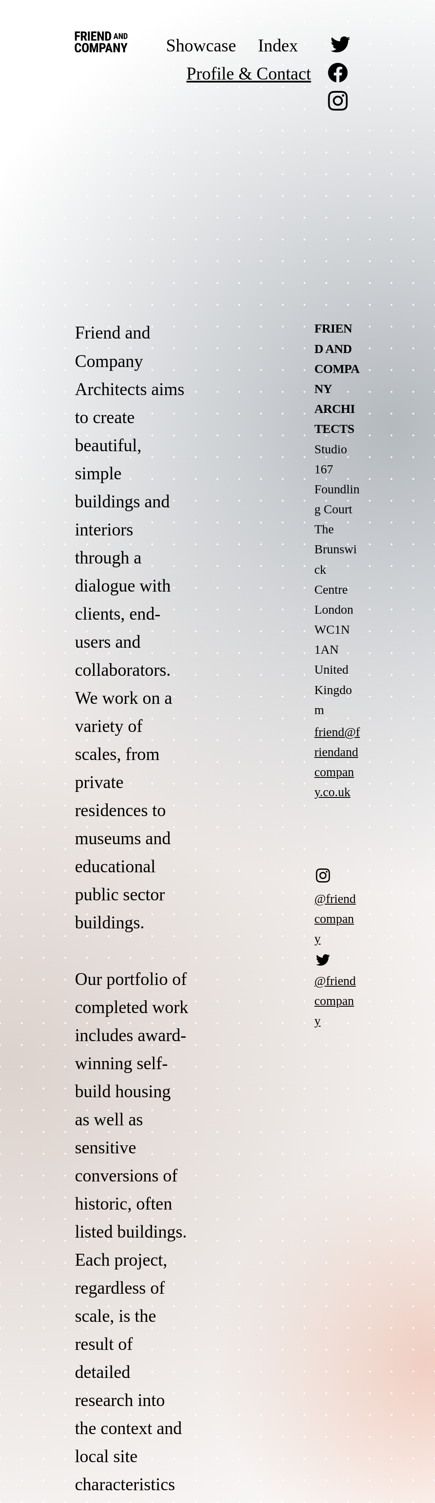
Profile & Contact (248, 73)
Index (278, 45)
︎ (338, 101)
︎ (338, 73)
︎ (340, 45)
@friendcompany (335, 918)
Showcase (201, 45)
